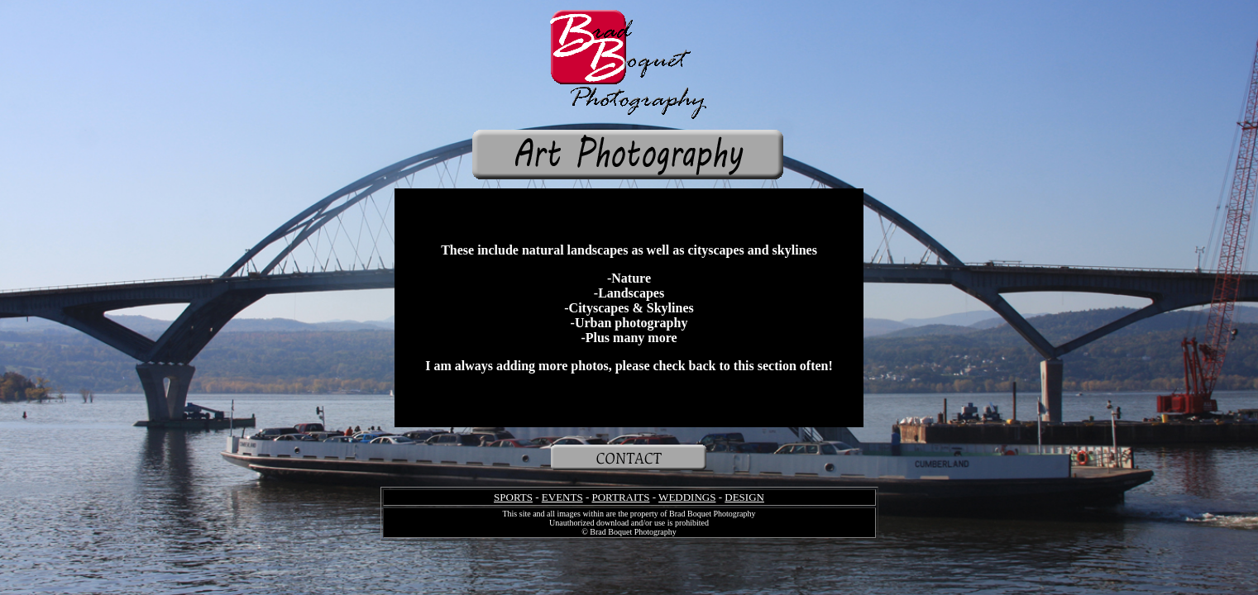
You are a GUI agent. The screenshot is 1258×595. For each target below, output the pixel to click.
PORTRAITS (620, 497)
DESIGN (744, 497)
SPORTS (513, 497)
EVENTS (562, 497)
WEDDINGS (686, 497)
